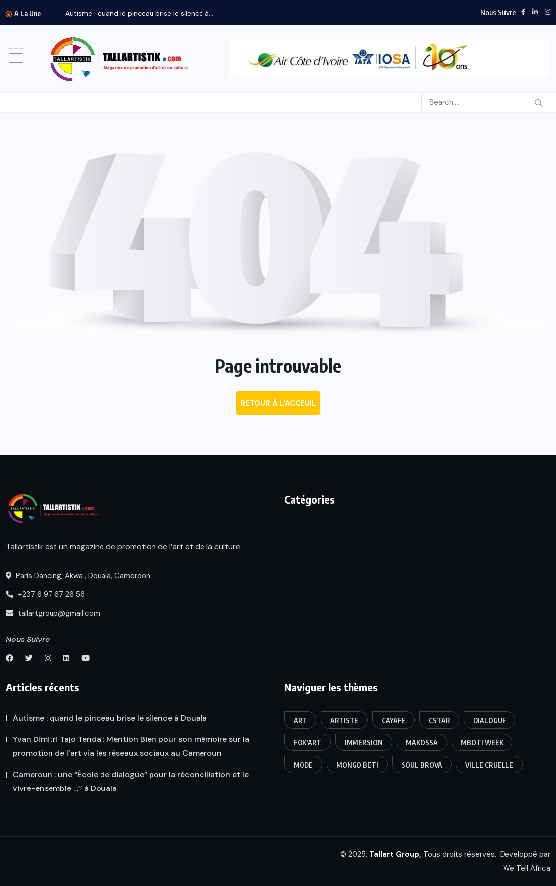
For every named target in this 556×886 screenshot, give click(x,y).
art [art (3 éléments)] (300, 720)
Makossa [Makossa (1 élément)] (422, 742)
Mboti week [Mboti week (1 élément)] (482, 742)
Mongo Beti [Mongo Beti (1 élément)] (357, 765)
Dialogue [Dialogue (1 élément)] (489, 720)
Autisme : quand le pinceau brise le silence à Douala (110, 718)
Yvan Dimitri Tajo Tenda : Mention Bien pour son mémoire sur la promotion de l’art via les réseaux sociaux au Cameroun (131, 746)
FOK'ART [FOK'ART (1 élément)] (307, 742)
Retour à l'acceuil (278, 403)
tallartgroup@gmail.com (53, 613)
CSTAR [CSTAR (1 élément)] (439, 720)
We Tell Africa (526, 868)
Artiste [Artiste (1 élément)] (344, 720)
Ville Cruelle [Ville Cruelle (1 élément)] (489, 765)
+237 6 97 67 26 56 (45, 594)
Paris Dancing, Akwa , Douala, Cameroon (78, 576)
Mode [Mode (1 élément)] (303, 765)
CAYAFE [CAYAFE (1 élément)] (393, 720)
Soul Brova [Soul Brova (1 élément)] (422, 765)
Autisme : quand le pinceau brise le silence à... (139, 13)
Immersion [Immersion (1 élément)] (364, 742)
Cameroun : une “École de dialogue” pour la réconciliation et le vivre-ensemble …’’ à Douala (131, 781)
